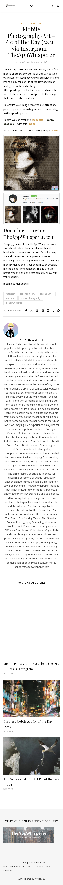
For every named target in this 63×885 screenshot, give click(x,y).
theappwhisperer (14, 302)
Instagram (10, 293)
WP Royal (39, 878)
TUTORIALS (28, 866)
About (49, 866)
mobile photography (30, 298)
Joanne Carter (46, 293)
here (55, 130)
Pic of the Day (31, 23)
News (6, 866)
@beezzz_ (38, 119)
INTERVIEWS (16, 866)
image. (32, 123)
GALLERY (7, 870)
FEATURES (40, 866)
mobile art (10, 298)
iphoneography (27, 293)
